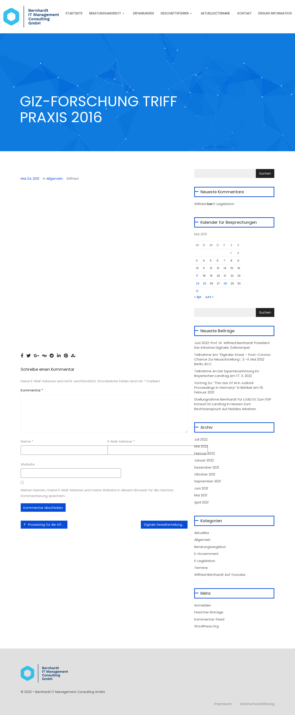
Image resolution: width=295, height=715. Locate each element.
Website (28, 464)
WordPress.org (206, 626)
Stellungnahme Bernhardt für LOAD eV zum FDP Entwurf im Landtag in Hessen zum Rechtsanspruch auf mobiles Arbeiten (232, 404)
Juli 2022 (201, 439)
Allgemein (54, 178)
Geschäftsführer (176, 13)
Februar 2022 (204, 453)
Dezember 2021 (206, 467)
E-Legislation (223, 203)
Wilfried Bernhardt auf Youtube (219, 574)
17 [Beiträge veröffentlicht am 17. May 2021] (197, 276)
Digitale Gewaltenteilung (165, 524)
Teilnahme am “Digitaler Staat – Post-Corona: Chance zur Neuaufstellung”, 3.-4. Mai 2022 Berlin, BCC (232, 359)
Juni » (209, 297)
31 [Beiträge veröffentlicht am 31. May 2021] (197, 291)
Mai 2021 (200, 495)
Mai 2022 (201, 446)
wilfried (200, 203)
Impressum (223, 704)
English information (275, 13)
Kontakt (244, 13)
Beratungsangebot (106, 13)
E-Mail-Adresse (121, 441)
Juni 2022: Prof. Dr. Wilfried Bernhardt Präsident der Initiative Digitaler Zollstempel (232, 345)
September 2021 (207, 481)
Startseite (74, 13)
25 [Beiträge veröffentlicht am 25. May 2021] (204, 283)
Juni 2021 (201, 488)
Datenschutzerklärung (257, 704)
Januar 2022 (204, 460)
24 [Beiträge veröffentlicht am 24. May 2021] (197, 283)
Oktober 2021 (204, 474)
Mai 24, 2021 (30, 178)
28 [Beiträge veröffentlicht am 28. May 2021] (225, 283)
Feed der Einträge (208, 612)
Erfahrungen (143, 13)
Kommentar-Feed (209, 619)
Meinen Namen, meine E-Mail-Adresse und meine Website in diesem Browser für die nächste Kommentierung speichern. (97, 493)
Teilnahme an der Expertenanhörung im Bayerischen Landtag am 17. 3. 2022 (226, 373)
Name (27, 441)
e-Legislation (204, 560)
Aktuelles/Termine (215, 13)
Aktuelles (201, 532)
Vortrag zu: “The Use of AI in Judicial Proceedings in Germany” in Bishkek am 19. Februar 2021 (228, 388)
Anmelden (202, 605)
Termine (201, 567)
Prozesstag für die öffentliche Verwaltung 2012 (45, 524)
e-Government (206, 553)
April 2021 (201, 502)
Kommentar (32, 390)
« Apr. (198, 297)
